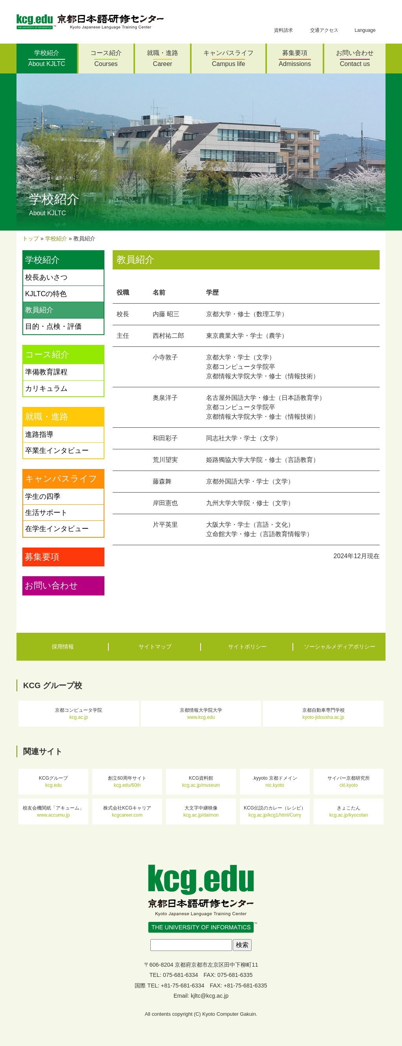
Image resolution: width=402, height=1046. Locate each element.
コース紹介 (106, 58)
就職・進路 (162, 58)
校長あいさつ (46, 277)
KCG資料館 (201, 781)
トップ (30, 238)
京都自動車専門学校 (323, 713)
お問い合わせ (355, 58)
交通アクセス (324, 26)
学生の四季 (42, 496)
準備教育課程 (46, 372)
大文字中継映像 (201, 811)
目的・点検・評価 (53, 326)
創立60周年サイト (127, 781)
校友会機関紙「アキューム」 (53, 811)
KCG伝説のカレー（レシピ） (275, 811)
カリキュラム (46, 388)
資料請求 (283, 26)
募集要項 (295, 58)
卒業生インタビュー (57, 450)
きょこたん (348, 811)
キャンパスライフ (228, 58)
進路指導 (39, 434)
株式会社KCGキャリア (127, 811)
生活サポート (46, 513)
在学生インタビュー (57, 529)
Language (364, 26)
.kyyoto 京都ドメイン (274, 781)
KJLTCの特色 (46, 294)
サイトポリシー (247, 646)
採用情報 (63, 646)
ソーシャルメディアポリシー (339, 646)
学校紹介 (46, 58)
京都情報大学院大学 (201, 713)
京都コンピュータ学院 (78, 713)
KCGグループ (53, 781)
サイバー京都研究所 (348, 781)
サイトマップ (155, 646)
